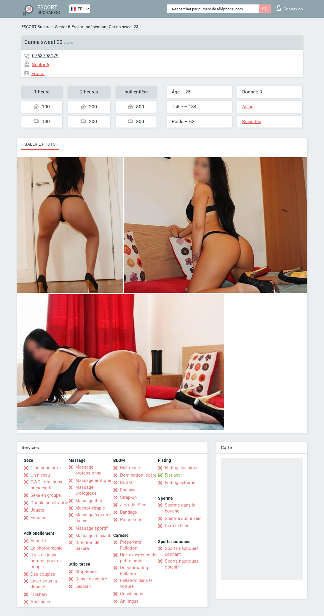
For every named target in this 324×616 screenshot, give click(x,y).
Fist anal (173, 475)
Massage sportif (91, 528)
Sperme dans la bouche (180, 508)
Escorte (38, 540)
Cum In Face (177, 526)
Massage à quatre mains (93, 517)
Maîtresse (130, 467)
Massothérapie (90, 508)
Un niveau (40, 475)
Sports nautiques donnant (182, 551)
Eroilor (77, 26)
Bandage (128, 512)
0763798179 (45, 55)
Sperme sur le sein (183, 518)
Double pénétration (49, 502)
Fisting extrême (180, 482)
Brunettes (251, 121)
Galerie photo (40, 144)
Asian (247, 106)
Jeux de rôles (133, 504)
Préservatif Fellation (130, 545)
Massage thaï (88, 500)
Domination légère (138, 475)
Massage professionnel (89, 470)
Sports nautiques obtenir (182, 564)
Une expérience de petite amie (138, 558)
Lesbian (83, 586)
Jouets (37, 510)
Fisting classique (182, 467)
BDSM (126, 482)
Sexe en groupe (46, 495)
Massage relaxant (92, 535)
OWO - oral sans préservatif (46, 485)
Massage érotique (93, 480)
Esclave (127, 490)
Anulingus (40, 601)
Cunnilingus (131, 593)
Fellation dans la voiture (136, 583)
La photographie (47, 548)
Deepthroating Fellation (134, 570)
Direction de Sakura (87, 545)
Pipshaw (39, 594)
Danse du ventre (91, 579)
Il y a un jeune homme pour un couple (46, 560)
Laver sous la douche (44, 584)
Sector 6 (62, 26)
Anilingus (129, 601)
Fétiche (38, 517)
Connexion (290, 8)
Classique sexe (46, 467)
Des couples (43, 574)
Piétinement (132, 519)
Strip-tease (86, 571)
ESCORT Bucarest (37, 26)
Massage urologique (86, 490)
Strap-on (128, 497)
